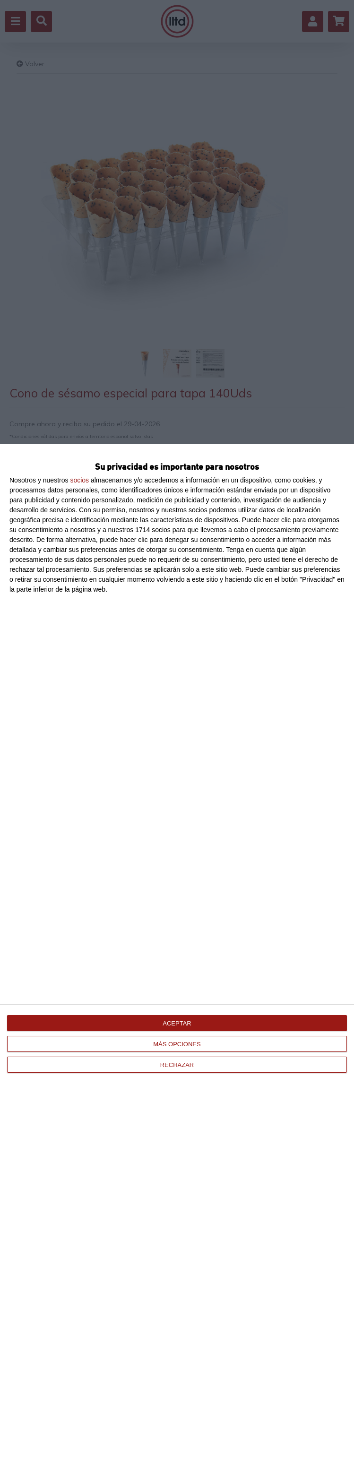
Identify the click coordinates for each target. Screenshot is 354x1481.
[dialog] (177, 962)
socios (79, 480)
